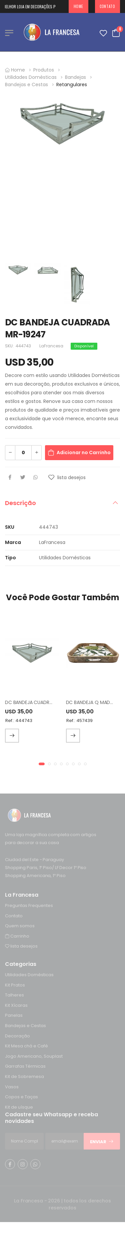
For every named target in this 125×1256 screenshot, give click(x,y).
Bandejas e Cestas (26, 84)
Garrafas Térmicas (25, 1066)
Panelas (14, 1015)
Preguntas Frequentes (29, 905)
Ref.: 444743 (18, 720)
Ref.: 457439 (79, 720)
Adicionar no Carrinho (84, 452)
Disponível (84, 346)
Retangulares (71, 84)
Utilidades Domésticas (31, 77)
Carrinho (17, 936)
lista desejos (21, 946)
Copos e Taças (21, 1097)
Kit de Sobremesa (24, 1076)
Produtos (43, 70)
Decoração (17, 1036)
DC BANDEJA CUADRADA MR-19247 (43, 702)
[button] (41, 764)
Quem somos (20, 926)
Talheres (14, 995)
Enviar (102, 1142)
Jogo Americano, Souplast (34, 1056)
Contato (107, 6)
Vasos (12, 1087)
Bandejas (75, 77)
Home (78, 6)
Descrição (20, 503)
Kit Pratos (15, 985)
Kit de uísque (19, 1107)
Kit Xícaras (16, 1005)
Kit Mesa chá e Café (26, 1046)
